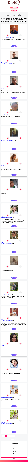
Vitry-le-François (14, 446)
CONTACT (25, 460)
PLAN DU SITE (21, 460)
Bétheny (14, 450)
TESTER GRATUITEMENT (14, 7)
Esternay (14, 453)
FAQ (15, 460)
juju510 (2, 139)
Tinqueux (14, 448)
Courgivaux (14, 456)
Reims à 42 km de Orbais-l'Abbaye (6, 166)
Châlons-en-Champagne (14, 443)
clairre (2, 319)
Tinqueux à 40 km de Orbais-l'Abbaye (7, 37)
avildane (2, 216)
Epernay (14, 445)
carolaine (2, 165)
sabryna (2, 396)
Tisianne (2, 345)
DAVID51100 (3, 268)
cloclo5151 (3, 36)
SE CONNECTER (14, 10)
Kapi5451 (2, 88)
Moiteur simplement (4, 62)
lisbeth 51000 (3, 422)
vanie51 (2, 242)
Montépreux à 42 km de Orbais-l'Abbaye (7, 140)
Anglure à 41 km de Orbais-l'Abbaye (6, 89)
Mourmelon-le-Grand (14, 451)
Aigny (14, 458)
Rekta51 (2, 191)
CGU (17, 460)
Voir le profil (14, 46)
